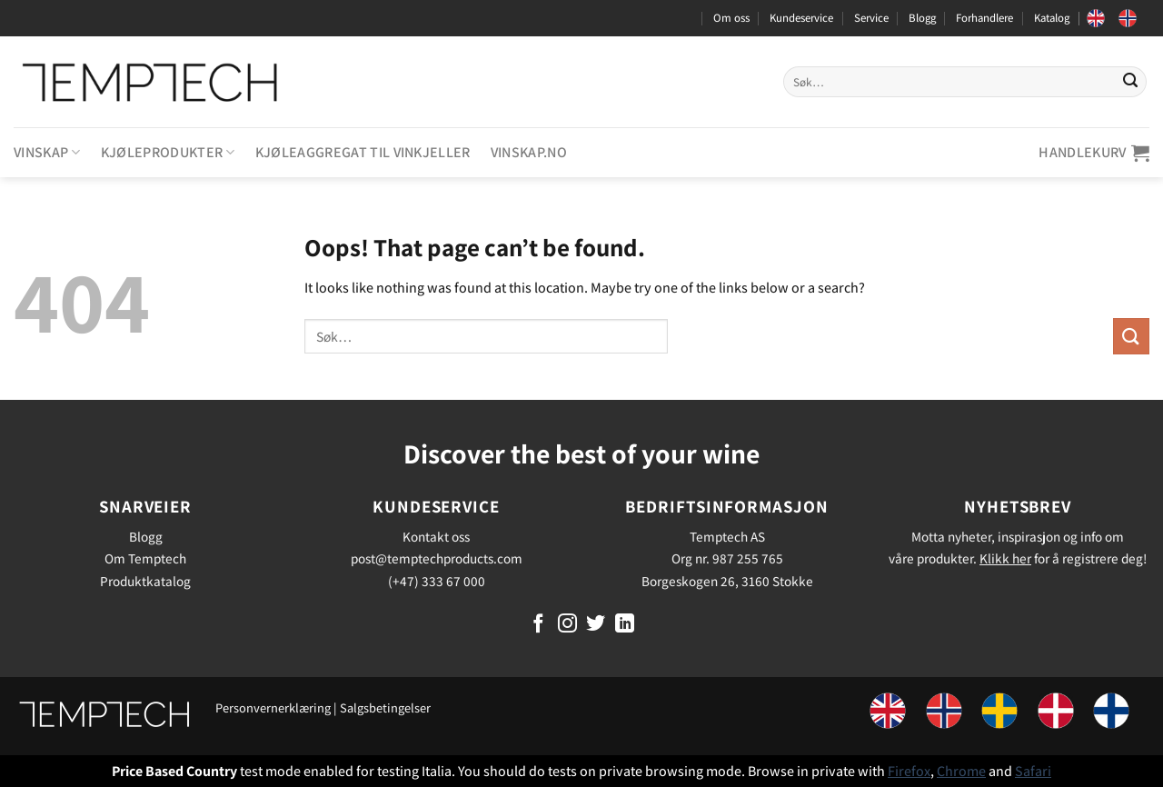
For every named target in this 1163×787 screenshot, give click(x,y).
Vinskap (47, 152)
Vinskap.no (529, 152)
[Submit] (1130, 82)
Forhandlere (984, 17)
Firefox (909, 771)
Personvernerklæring (273, 707)
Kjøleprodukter (168, 152)
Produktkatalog (145, 581)
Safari (1033, 771)
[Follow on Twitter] (595, 624)
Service (871, 17)
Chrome (961, 771)
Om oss (731, 17)
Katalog (1051, 17)
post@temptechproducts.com (436, 558)
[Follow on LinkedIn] (624, 624)
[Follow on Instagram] (567, 624)
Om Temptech (145, 558)
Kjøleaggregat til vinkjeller (363, 152)
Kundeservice (801, 17)
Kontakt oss (436, 536)
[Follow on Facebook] (538, 624)
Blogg (922, 17)
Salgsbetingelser (385, 707)
